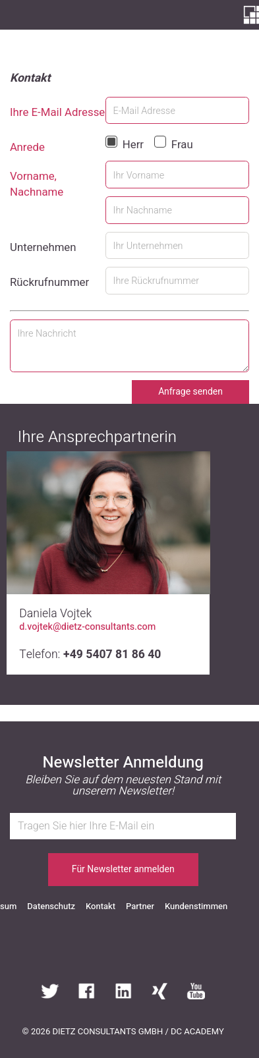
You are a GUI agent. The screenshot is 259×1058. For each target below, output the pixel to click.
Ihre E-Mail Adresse (57, 113)
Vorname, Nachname (36, 184)
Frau (182, 144)
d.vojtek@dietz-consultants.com (87, 627)
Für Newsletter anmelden (123, 869)
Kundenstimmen (196, 906)
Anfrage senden (190, 392)
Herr (133, 144)
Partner (140, 906)
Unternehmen (43, 248)
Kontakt (100, 906)
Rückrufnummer (49, 283)
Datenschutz (51, 906)
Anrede (27, 147)
